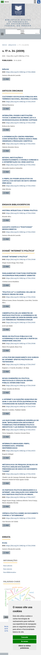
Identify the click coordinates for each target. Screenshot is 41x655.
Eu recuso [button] (24, 641)
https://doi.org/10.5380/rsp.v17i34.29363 (20, 186)
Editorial (5, 69)
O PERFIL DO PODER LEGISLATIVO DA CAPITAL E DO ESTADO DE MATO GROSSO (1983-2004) (19, 181)
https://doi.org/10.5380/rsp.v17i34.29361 (20, 144)
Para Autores (7, 569)
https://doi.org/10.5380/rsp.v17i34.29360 (20, 123)
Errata (4, 543)
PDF (7, 79)
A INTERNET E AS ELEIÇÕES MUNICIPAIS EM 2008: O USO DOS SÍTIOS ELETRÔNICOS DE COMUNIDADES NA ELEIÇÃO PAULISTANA (19, 401)
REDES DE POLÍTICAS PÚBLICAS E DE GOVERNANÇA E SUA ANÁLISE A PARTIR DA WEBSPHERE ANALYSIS (19, 338)
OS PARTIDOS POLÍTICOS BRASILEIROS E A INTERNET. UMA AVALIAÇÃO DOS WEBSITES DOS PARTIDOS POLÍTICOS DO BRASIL (20, 492)
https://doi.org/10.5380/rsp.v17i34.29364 (20, 213)
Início (4, 45)
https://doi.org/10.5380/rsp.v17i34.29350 (20, 406)
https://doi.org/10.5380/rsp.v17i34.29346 (20, 343)
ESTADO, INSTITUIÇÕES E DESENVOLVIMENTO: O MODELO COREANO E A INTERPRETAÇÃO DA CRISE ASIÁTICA (20, 160)
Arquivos (12, 45)
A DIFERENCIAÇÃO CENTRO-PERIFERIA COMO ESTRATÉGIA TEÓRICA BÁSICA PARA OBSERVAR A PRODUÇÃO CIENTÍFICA (19, 139)
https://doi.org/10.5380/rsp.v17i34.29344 (20, 297)
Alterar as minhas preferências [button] (25, 647)
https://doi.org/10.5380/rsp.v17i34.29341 (20, 278)
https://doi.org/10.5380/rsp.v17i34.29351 (20, 430)
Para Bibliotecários (9, 572)
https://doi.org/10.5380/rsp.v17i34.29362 (20, 165)
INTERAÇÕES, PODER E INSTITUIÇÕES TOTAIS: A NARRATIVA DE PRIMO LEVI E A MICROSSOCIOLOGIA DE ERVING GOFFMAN (19, 117)
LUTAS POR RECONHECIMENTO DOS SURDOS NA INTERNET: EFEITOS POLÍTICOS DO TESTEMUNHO (20, 359)
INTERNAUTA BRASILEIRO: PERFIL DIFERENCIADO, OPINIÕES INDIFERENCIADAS (16, 446)
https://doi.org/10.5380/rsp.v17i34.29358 (20, 518)
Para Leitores (7, 566)
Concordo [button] (24, 637)
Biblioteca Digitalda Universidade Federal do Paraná (18, 23)
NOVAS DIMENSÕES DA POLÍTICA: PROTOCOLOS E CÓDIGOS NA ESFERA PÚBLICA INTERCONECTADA (17, 380)
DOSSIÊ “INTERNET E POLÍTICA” (15, 257)
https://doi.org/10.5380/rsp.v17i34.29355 (20, 451)
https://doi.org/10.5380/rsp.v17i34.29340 (20, 259)
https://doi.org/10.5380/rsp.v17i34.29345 (20, 322)
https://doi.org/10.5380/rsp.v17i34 (17, 56)
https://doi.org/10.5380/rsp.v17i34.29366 (20, 546)
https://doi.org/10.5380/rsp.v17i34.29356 (20, 474)
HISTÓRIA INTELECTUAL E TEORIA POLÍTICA (20, 210)
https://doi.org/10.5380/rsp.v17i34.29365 (20, 232)
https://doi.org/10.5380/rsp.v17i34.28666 (20, 72)
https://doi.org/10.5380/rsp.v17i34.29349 (20, 385)
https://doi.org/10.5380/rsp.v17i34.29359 (20, 102)
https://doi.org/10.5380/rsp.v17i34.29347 (20, 364)
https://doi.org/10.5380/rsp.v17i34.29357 (20, 497)
